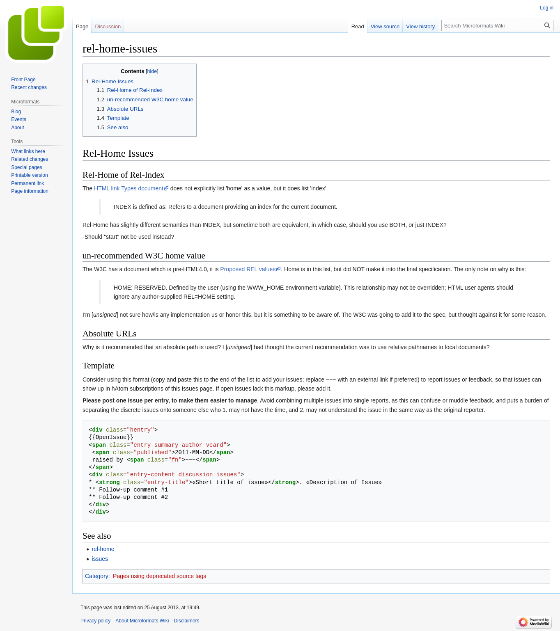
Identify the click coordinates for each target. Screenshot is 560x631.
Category (96, 576)
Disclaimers (186, 621)
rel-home (103, 549)
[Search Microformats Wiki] (497, 25)
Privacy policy (95, 621)
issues (100, 559)
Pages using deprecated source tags (159, 576)
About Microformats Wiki (142, 621)
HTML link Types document (128, 188)
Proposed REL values (247, 269)
